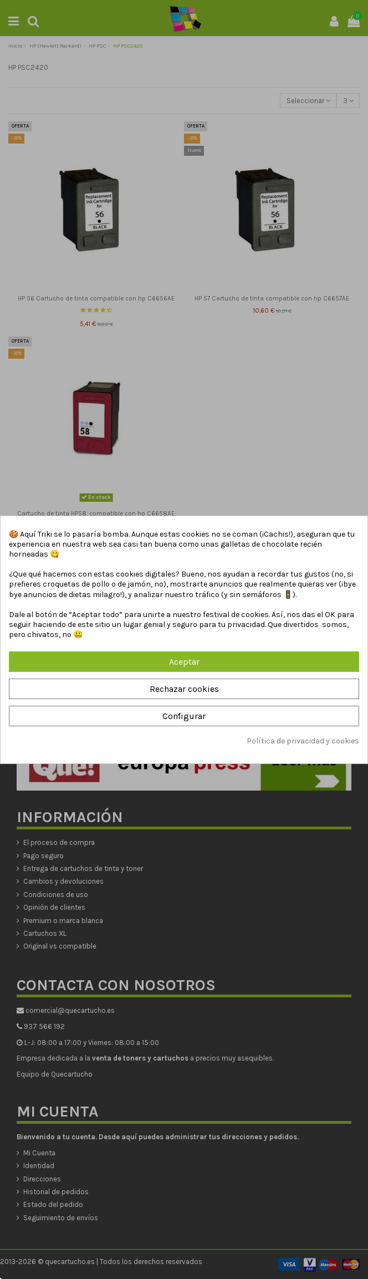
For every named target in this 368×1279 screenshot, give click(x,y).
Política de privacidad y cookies (303, 741)
